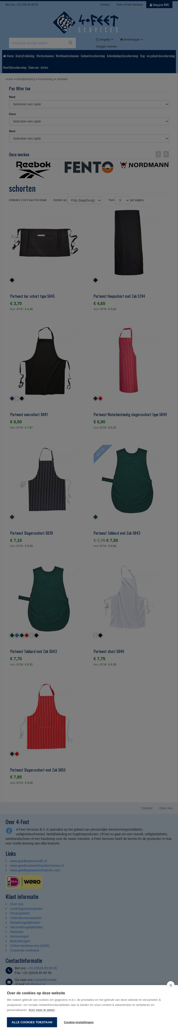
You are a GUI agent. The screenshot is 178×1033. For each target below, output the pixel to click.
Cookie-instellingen (79, 1022)
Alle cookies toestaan (32, 1022)
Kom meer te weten (42, 1010)
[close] (171, 985)
